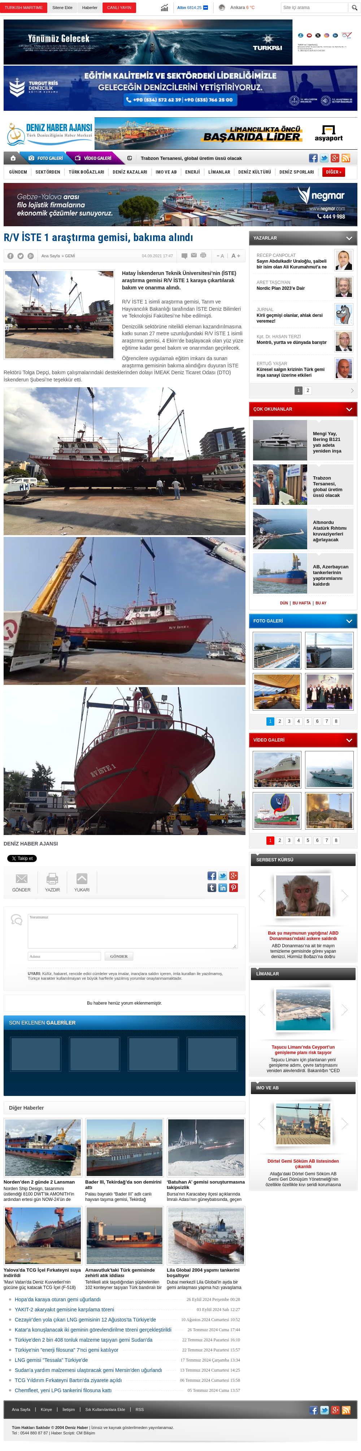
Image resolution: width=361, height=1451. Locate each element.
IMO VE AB (267, 1088)
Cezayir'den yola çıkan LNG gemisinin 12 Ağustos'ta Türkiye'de (85, 1320)
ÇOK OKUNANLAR (272, 409)
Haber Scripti (62, 1433)
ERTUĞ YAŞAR (294, 369)
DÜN (284, 603)
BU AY (321, 603)
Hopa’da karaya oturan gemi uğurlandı (58, 1299)
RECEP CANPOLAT (294, 261)
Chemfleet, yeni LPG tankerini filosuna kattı (63, 1390)
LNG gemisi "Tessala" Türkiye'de (51, 1360)
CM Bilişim (85, 1433)
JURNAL (294, 315)
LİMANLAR (267, 973)
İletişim (68, 1409)
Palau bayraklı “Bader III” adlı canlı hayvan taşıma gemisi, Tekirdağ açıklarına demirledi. (124, 1190)
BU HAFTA (302, 603)
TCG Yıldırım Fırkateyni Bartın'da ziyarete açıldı (68, 1380)
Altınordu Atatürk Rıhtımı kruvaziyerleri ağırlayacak (330, 531)
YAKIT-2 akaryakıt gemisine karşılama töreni (64, 1309)
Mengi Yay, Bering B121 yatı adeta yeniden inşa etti (327, 442)
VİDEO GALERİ (268, 740)
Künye (46, 1409)
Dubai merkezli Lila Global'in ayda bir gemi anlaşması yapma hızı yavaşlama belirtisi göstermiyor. (206, 1278)
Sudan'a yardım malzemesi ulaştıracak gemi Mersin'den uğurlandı (88, 1370)
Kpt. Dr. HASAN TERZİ (294, 339)
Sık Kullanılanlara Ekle (105, 1409)
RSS (140, 1409)
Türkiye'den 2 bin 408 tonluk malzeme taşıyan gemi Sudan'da (83, 1340)
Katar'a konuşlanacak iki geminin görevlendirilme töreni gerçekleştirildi (93, 1330)
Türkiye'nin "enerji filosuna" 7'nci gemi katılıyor (66, 1350)
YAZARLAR (265, 238)
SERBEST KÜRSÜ (274, 859)
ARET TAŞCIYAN (294, 285)
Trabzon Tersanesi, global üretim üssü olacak (191, 158)
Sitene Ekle (62, 7)
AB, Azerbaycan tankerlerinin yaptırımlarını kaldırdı (331, 575)
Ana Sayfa (21, 1409)
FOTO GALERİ (268, 621)
